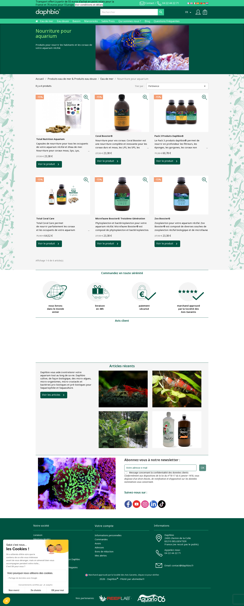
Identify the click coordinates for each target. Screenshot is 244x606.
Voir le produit (46, 164)
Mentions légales (42, 539)
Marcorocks (91, 21)
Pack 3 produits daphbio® (169, 135)
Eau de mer (46, 21)
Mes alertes (101, 555)
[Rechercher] (132, 12)
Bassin (76, 21)
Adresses (99, 547)
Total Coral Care (45, 218)
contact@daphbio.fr (183, 565)
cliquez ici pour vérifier (148, 575)
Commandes (101, 539)
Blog (147, 21)
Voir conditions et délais (89, 4)
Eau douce (63, 21)
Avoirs (98, 543)
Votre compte (104, 526)
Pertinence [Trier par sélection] (177, 86)
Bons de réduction (104, 551)
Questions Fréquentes (167, 21)
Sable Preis (108, 21)
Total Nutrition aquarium (50, 139)
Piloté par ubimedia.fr (132, 579)
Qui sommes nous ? (129, 21)
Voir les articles (51, 394)
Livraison (37, 535)
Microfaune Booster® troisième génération (120, 218)
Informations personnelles (108, 535)
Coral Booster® (104, 135)
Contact (149, 3)
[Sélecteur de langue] (188, 12)
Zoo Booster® (162, 218)
